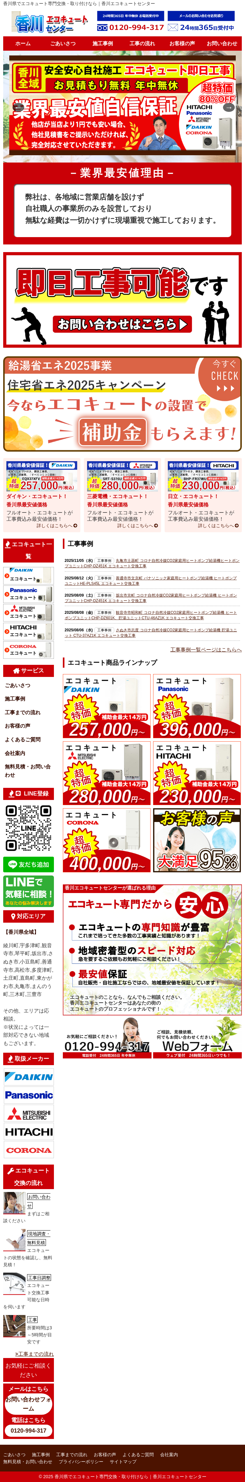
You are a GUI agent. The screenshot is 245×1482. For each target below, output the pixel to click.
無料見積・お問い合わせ (28, 771)
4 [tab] (137, 153)
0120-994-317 (28, 1431)
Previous (15, 106)
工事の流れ (142, 43)
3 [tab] (127, 153)
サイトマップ (123, 1461)
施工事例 (103, 43)
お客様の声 (182, 43)
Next (226, 106)
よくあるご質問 (23, 739)
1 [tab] (108, 153)
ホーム (23, 43)
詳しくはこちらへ (54, 525)
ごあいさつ (63, 43)
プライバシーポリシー (81, 1461)
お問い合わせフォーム (28, 1404)
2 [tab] (118, 153)
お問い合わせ (222, 43)
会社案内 (15, 753)
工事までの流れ (23, 712)
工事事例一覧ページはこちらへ (206, 649)
